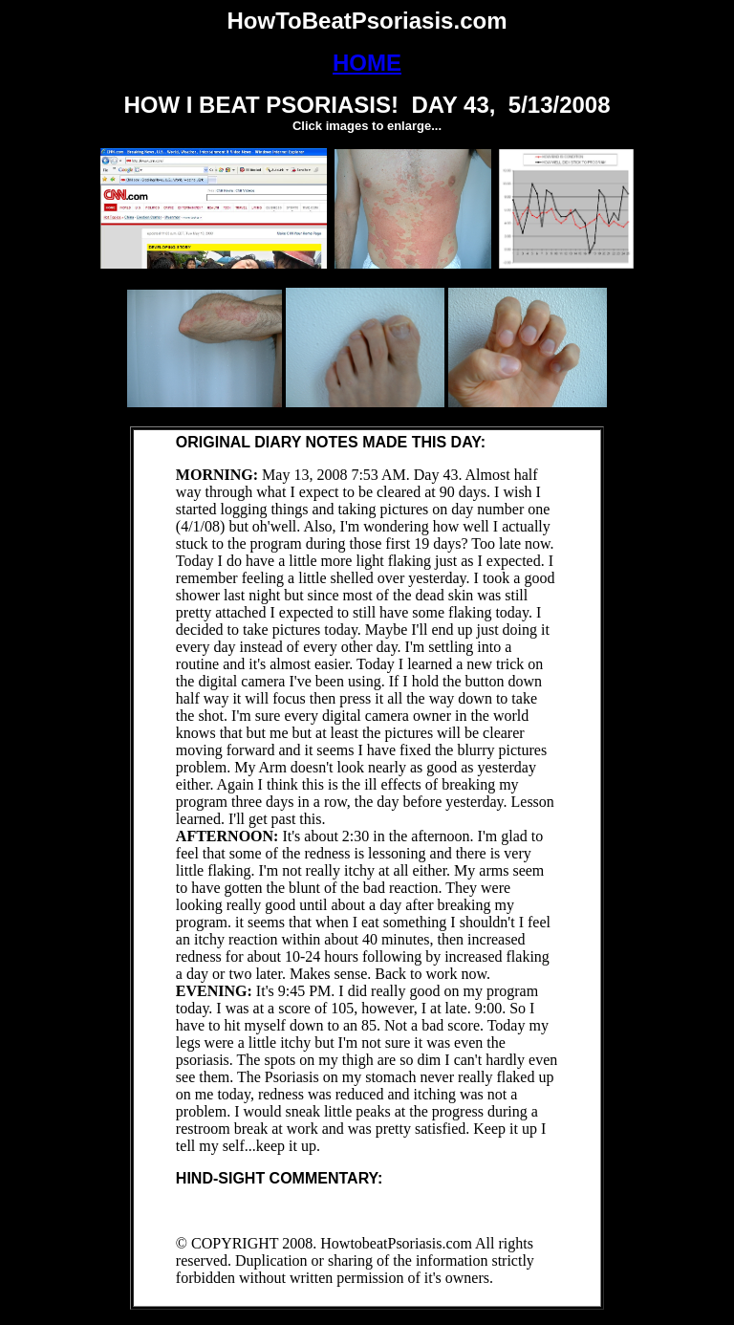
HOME (367, 63)
